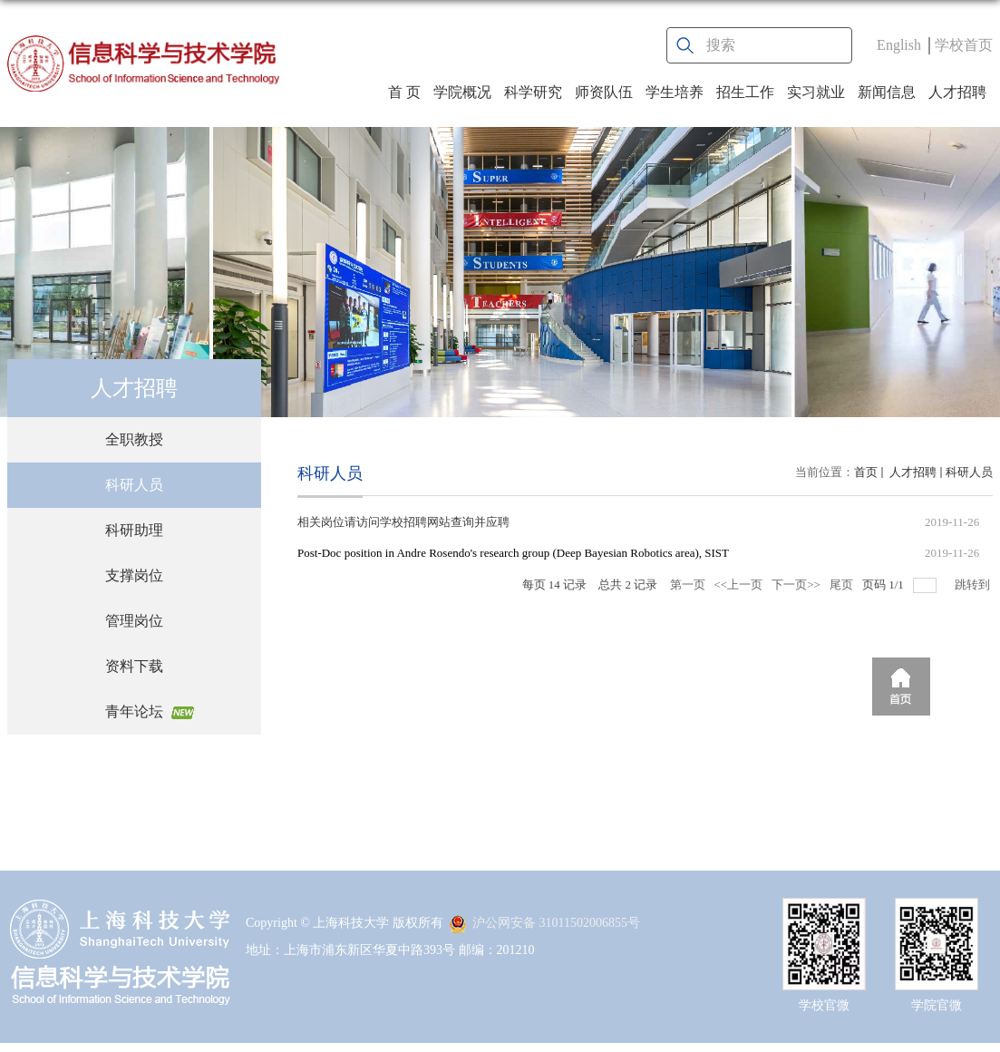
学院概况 (462, 92)
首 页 (404, 92)
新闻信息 (887, 92)
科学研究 (533, 92)
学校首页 (964, 45)
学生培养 (675, 92)
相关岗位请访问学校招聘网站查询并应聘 (403, 522)
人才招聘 (957, 92)
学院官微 (936, 1005)
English (899, 45)
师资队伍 (604, 92)
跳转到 (974, 584)
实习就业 (816, 92)
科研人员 (969, 472)
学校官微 (824, 1005)
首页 (866, 472)
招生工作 (745, 92)
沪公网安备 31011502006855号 (544, 923)
